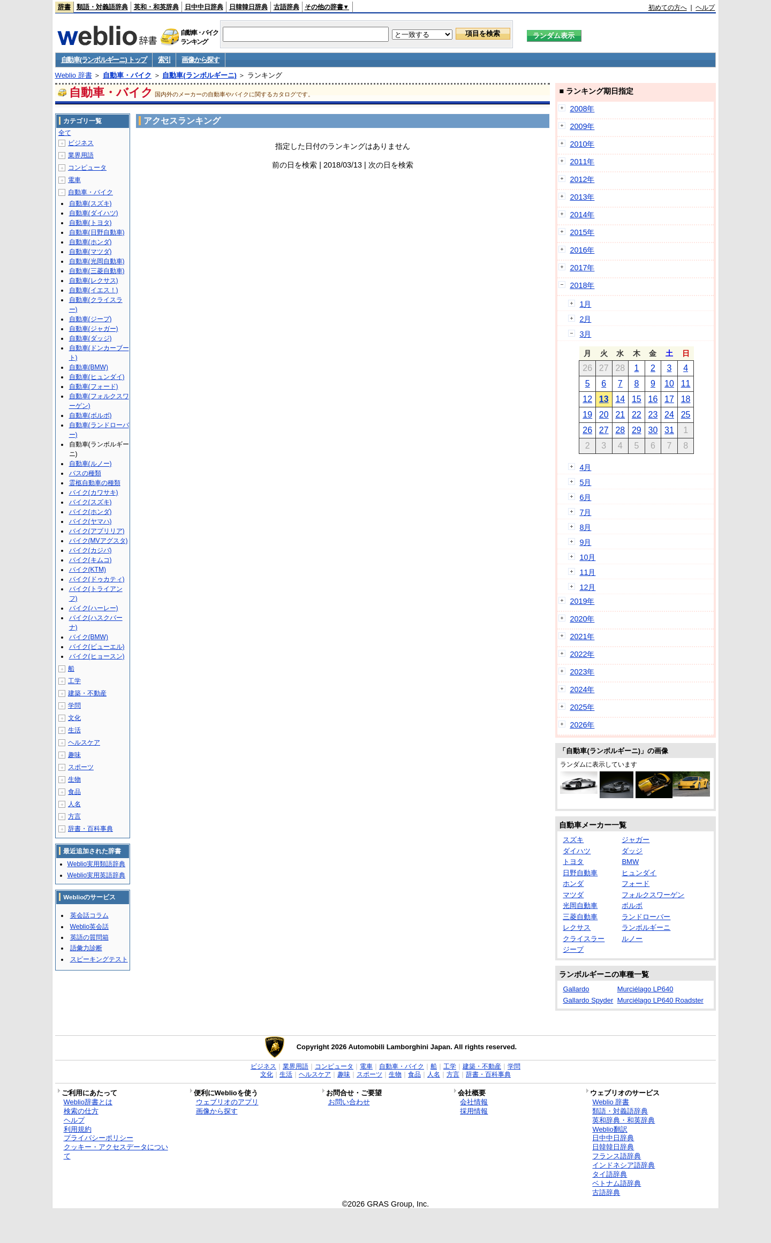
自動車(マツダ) (90, 251)
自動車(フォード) (93, 386)
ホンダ (573, 884)
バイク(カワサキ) (93, 492)
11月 (587, 572)
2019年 (582, 601)
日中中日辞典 (204, 7)
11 (686, 383)
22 (636, 414)
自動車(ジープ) (90, 319)
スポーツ (81, 767)
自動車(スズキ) (90, 203)
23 (653, 414)
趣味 (74, 755)
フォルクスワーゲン (653, 895)
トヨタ (573, 862)
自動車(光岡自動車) (97, 261)
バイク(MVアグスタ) (98, 540)
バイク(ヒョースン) (97, 656)
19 (587, 414)
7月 (585, 512)
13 (604, 399)
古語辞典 (286, 7)
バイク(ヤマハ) (90, 521)
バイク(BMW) (88, 637)
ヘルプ (705, 7)
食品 (74, 791)
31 (669, 430)
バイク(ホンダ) (90, 512)
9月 (585, 542)
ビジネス (81, 143)
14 (620, 399)
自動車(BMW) (88, 367)
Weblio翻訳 (609, 1129)
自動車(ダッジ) (90, 338)
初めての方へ (667, 7)
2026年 (582, 725)
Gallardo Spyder (588, 1000)
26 (587, 430)
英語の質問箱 (89, 937)
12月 (587, 587)
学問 (74, 705)
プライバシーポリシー (98, 1138)
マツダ (573, 895)
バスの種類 (85, 473)
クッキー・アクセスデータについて (116, 1151)
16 (653, 399)
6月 (585, 497)
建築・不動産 (87, 693)
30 (653, 430)
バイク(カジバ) (90, 550)
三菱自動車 (580, 917)
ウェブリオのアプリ (227, 1102)
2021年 (582, 636)
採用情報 (474, 1111)
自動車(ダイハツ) (93, 213)
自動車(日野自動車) (97, 232)
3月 (585, 334)
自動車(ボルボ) (90, 415)
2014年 (582, 214)
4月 (585, 467)
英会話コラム (89, 915)
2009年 (582, 126)
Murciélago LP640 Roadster (660, 1000)
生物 (74, 779)
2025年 (582, 707)
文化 (74, 718)
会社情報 (474, 1102)
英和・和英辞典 (156, 7)
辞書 (64, 7)
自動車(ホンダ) (90, 242)
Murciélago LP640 (645, 989)
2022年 (582, 654)
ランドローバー (646, 917)
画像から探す (200, 60)
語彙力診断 (86, 948)
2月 (585, 319)
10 (669, 383)
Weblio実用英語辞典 (96, 875)
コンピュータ (87, 167)
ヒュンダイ (639, 873)
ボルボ (632, 905)
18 (686, 399)
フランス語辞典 (616, 1156)
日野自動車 (580, 873)
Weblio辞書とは (88, 1102)
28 (620, 430)
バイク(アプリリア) (97, 531)
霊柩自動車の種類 (94, 483)
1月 (585, 304)
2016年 (582, 250)
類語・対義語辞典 (102, 7)
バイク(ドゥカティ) (97, 579)
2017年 (582, 267)
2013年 (582, 197)
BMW (630, 862)
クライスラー (583, 939)
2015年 (582, 232)
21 (620, 414)
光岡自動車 (580, 905)
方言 (74, 816)
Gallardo (576, 989)
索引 (164, 60)
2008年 (582, 108)
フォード (635, 884)
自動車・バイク (127, 75)
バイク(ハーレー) (93, 608)
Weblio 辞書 (73, 75)
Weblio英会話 (89, 926)
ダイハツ (577, 851)
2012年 (582, 179)
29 (636, 430)
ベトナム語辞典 (616, 1183)
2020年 (582, 619)
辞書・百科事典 (90, 828)
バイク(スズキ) (90, 502)
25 (686, 414)
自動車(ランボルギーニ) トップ (104, 60)
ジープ (573, 949)
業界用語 (81, 155)
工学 (74, 681)
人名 (74, 804)
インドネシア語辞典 (623, 1165)
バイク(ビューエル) (97, 646)
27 (604, 430)
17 (669, 399)
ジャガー (635, 840)
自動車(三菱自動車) (97, 271)
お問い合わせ (349, 1102)
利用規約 (78, 1129)
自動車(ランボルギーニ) (199, 75)
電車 (74, 180)
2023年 (582, 672)
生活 (74, 730)
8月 (585, 527)
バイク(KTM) (87, 569)
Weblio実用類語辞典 (96, 864)
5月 (585, 482)
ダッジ (632, 851)
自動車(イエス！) (93, 290)
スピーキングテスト (99, 959)
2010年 (582, 144)
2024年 (582, 689)
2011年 (582, 161)
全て (64, 133)
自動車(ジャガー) (93, 328)
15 (636, 399)
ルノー (632, 939)
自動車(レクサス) (93, 280)
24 (669, 414)
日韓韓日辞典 (248, 7)
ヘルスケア (84, 742)
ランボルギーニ (646, 927)
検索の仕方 (81, 1111)
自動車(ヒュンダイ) (97, 377)
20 (604, 414)
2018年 (582, 285)
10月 (587, 557)
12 (587, 399)
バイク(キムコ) (90, 560)
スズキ (573, 840)
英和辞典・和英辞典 (623, 1120)
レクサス (577, 927)
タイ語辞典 (609, 1174)
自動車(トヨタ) (90, 222)
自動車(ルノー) (90, 463)
